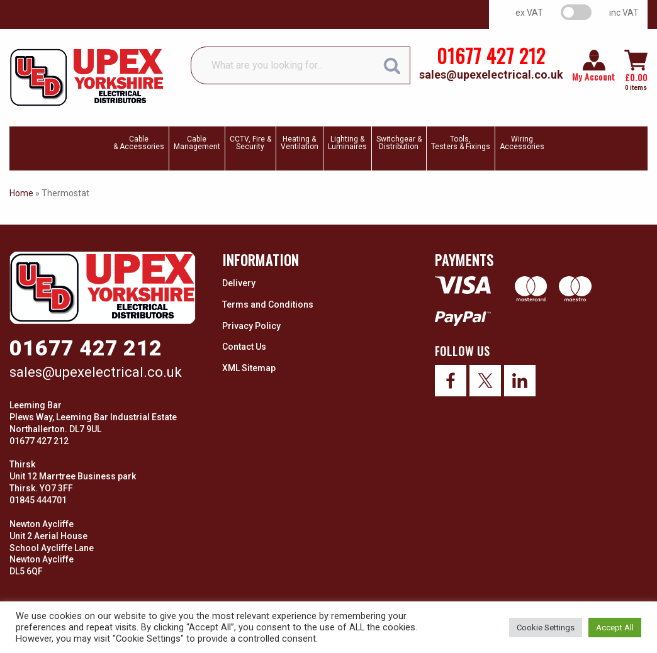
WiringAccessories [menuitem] (522, 143)
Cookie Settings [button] (546, 627)
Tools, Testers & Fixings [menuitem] (460, 143)
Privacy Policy (251, 326)
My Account (593, 76)
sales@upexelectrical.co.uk (491, 74)
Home (21, 193)
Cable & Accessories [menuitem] (138, 143)
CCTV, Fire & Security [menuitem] (250, 143)
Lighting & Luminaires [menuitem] (347, 143)
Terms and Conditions (267, 304)
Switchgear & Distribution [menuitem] (399, 143)
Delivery (239, 283)
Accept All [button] (615, 627)
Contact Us (244, 347)
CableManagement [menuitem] (197, 143)
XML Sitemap (249, 368)
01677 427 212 (491, 56)
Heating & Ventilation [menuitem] (299, 143)
